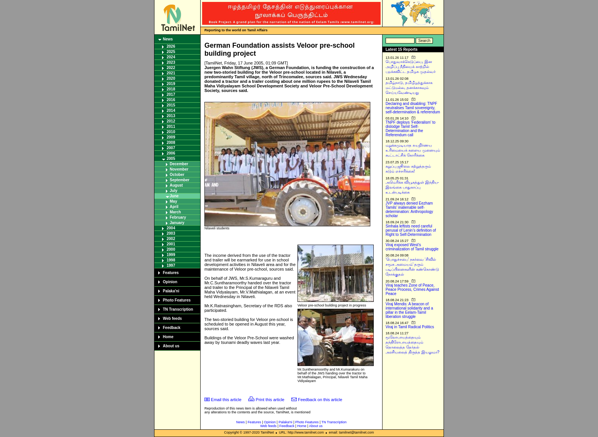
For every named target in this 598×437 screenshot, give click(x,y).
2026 (171, 46)
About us (171, 346)
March (175, 212)
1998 (171, 260)
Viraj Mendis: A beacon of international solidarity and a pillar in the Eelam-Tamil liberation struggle (409, 310)
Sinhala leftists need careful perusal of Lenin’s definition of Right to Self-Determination (411, 230)
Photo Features (177, 300)
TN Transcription (178, 309)
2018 (171, 89)
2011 (171, 126)
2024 (171, 57)
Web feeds (172, 318)
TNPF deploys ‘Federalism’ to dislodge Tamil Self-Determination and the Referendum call (411, 128)
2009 (171, 137)
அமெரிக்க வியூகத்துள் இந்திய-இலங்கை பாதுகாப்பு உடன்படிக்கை (412, 187)
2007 (171, 148)
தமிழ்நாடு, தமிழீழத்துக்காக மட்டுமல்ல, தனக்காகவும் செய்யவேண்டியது (409, 88)
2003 (171, 233)
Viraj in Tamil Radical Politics (410, 327)
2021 (171, 73)
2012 (171, 121)
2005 (171, 158)
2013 (171, 116)
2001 (171, 244)
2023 (171, 62)
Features (171, 273)
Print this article (270, 399)
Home (168, 337)
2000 (171, 249)
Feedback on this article (320, 399)
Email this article (226, 399)
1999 (171, 255)
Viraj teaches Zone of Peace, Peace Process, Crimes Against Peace (412, 289)
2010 (171, 132)
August (176, 185)
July (173, 191)
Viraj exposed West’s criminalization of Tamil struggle (412, 247)
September (180, 180)
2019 (171, 84)
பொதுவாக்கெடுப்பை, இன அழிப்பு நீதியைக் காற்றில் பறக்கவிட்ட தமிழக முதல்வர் (411, 67)
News (168, 39)
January (177, 223)
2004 (171, 228)
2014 (171, 110)
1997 (171, 265)
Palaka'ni (171, 291)
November (179, 169)
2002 (171, 239)
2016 (171, 100)
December (179, 164)
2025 (171, 52)
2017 (171, 94)
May (173, 201)
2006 (171, 153)
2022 (171, 68)
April (174, 207)
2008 (171, 142)
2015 (171, 105)
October (177, 175)
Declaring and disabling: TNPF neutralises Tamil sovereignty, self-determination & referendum (413, 108)
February (178, 217)
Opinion (170, 282)
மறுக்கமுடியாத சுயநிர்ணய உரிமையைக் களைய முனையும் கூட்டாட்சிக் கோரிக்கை (413, 150)
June (174, 196)
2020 (171, 78)
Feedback (171, 328)
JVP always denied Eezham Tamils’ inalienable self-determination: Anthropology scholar (409, 209)
